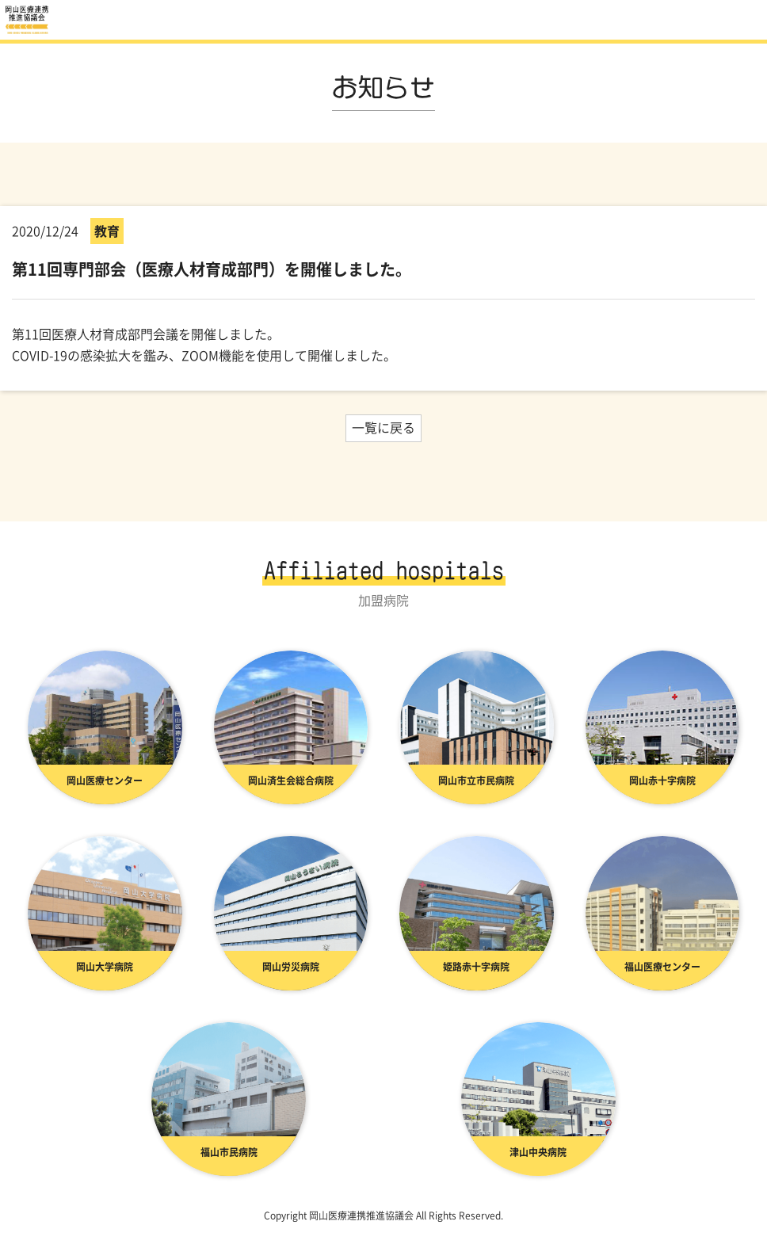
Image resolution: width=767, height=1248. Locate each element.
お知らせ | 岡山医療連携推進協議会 (27, 20)
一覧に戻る (383, 427)
